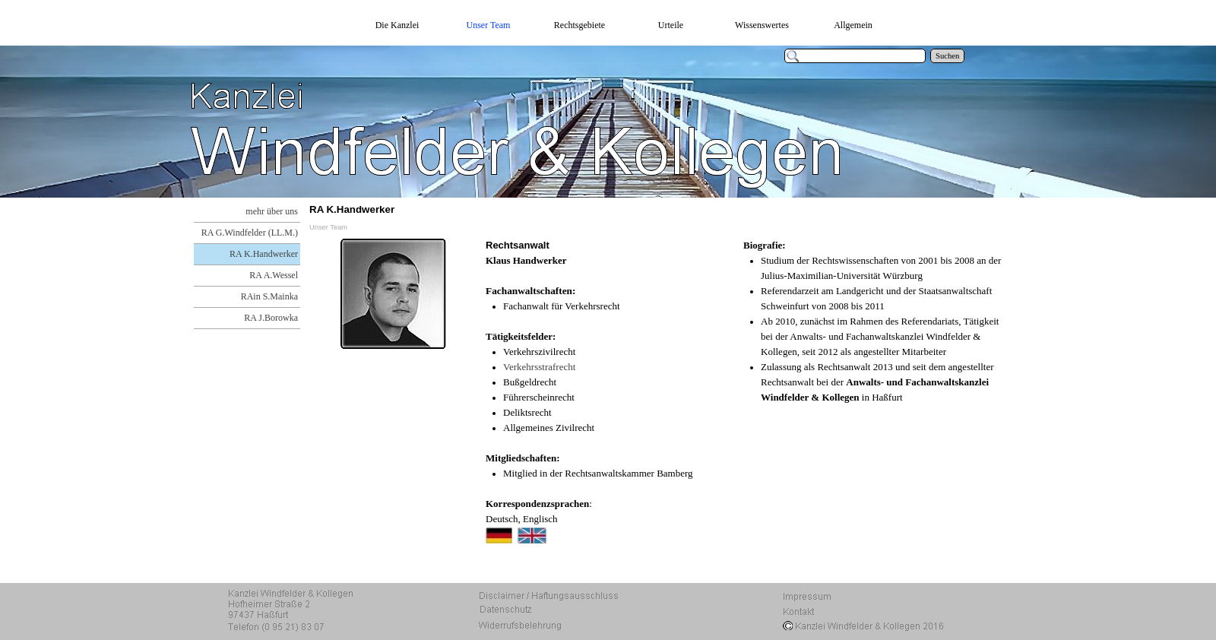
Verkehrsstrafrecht (539, 366)
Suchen (947, 56)
